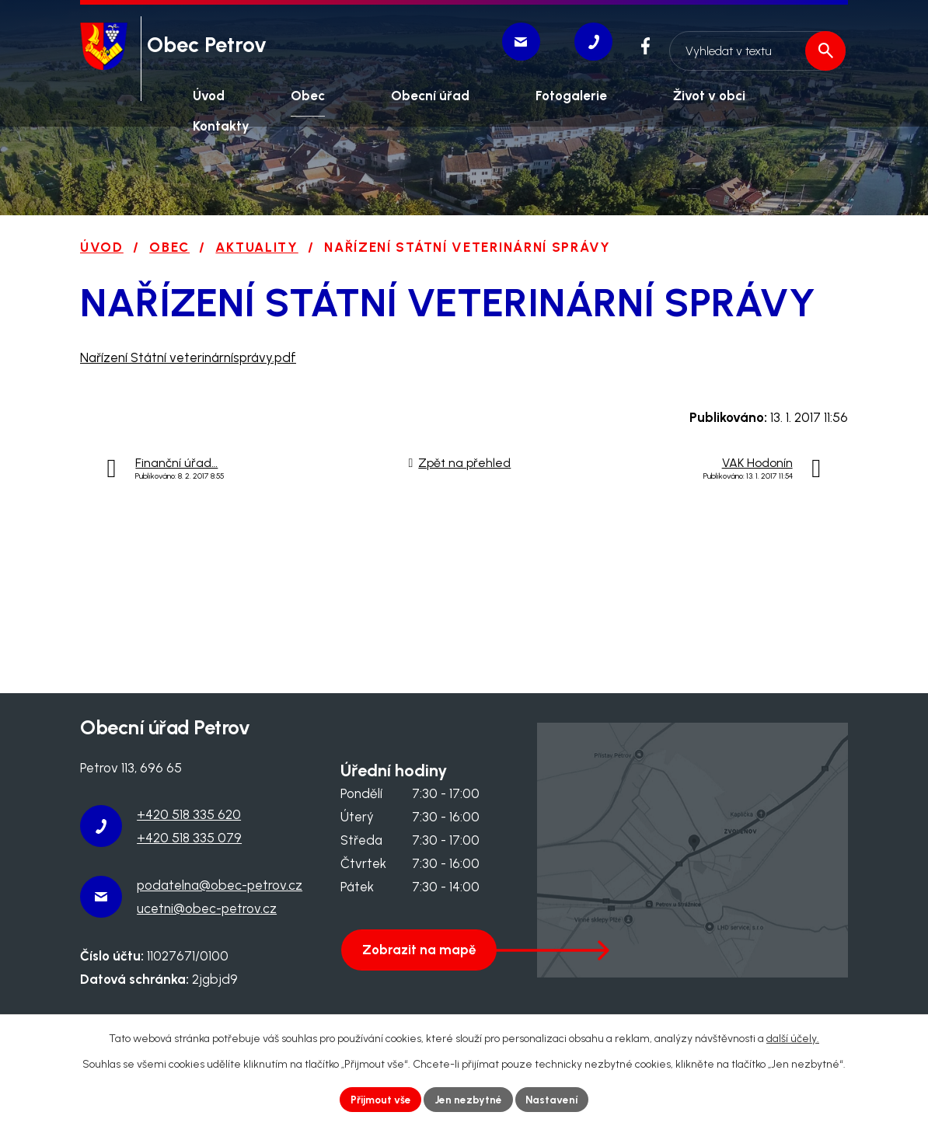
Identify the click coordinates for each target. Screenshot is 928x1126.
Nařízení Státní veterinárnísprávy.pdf (188, 357)
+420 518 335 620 (189, 814)
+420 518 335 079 (189, 837)
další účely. (792, 1037)
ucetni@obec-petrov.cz (207, 908)
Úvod (102, 247)
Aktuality (256, 247)
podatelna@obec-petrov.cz (219, 885)
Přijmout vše (379, 1099)
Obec (169, 247)
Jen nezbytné (469, 1099)
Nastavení (554, 1099)
